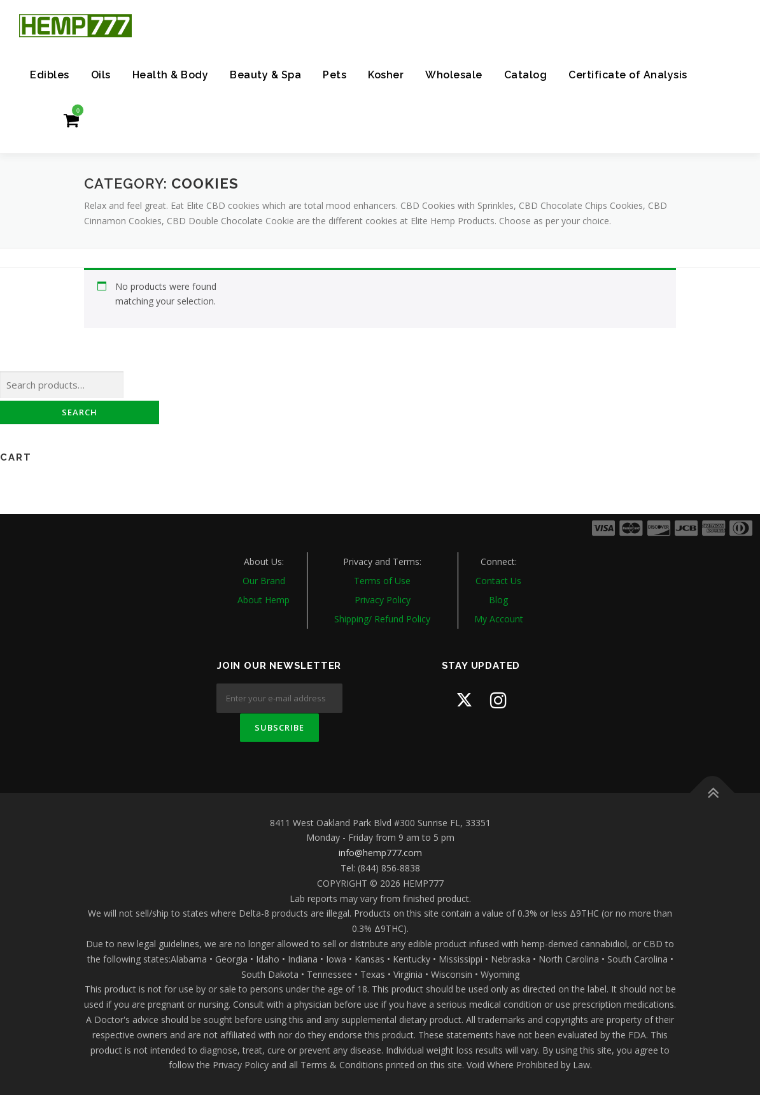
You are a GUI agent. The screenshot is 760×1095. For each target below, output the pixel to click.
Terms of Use (382, 581)
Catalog (525, 75)
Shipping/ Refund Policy (382, 619)
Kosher (386, 75)
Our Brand (264, 581)
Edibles (49, 75)
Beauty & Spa (265, 75)
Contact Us (498, 581)
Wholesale (453, 75)
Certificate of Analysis (627, 75)
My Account (498, 619)
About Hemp (263, 600)
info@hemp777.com (380, 853)
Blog (498, 600)
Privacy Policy (383, 600)
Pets (334, 75)
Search (79, 412)
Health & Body (170, 75)
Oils (101, 75)
